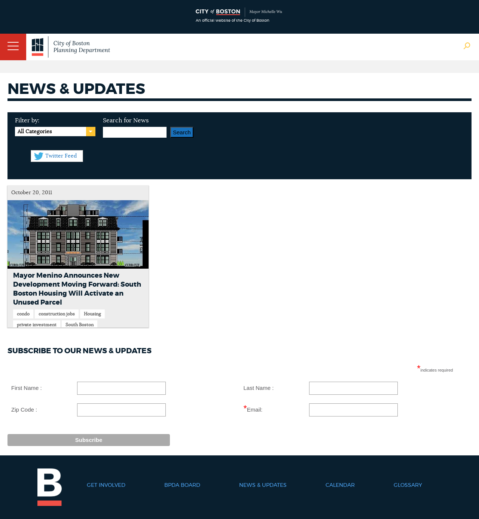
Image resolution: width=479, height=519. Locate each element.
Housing (92, 314)
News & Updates (263, 485)
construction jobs (57, 314)
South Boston (79, 325)
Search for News (126, 120)
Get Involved (106, 485)
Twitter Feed (61, 156)
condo (23, 314)
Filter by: (27, 120)
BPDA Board (182, 485)
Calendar (340, 485)
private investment (37, 325)
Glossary (408, 485)
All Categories (35, 131)
